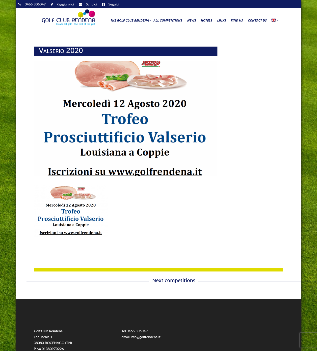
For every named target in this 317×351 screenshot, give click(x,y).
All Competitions (168, 21)
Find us (237, 21)
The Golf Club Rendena (129, 21)
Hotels (206, 21)
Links (221, 21)
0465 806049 (137, 331)
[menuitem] (274, 22)
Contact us (257, 21)
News (191, 21)
